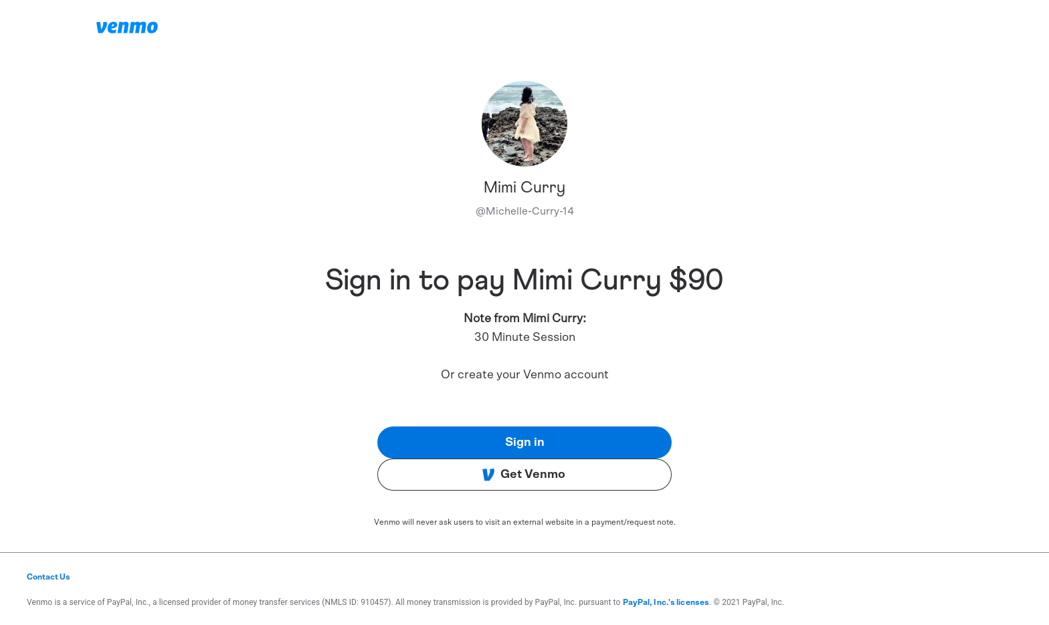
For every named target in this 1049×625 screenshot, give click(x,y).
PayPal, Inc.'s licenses (666, 602)
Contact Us (48, 577)
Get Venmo (523, 474)
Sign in (525, 442)
